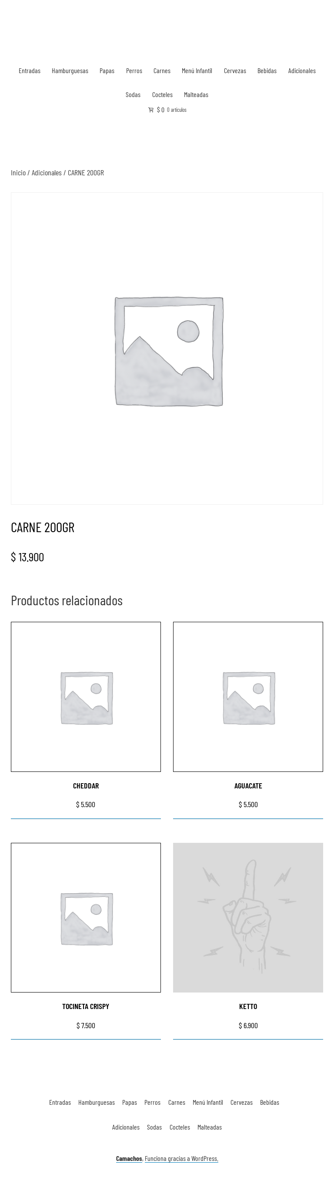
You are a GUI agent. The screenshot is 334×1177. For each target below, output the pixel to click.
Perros (134, 70)
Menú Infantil (197, 70)
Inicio (18, 172)
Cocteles (162, 94)
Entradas (29, 70)
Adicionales (302, 70)
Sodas (133, 94)
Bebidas (267, 70)
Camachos (129, 1158)
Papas (107, 70)
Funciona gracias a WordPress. (181, 1158)
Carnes (162, 70)
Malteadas (196, 94)
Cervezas (235, 70)
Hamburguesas (70, 70)
